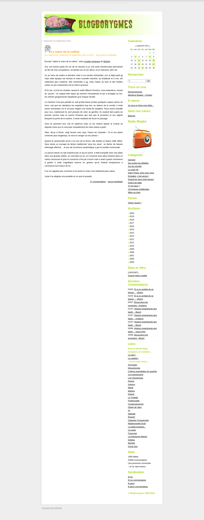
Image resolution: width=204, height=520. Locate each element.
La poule (132, 430)
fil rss (130, 477)
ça (87, 82)
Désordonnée (134, 368)
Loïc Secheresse (135, 378)
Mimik (130, 387)
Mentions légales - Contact (140, 95)
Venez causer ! (135, 203)
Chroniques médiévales (138, 189)
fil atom (131, 483)
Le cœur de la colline (62, 51)
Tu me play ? (134, 186)
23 (153, 64)
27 (142, 68)
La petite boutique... (137, 427)
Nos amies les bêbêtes (106, 55)
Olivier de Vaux (135, 407)
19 (139, 64)
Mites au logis (134, 192)
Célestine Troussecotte (138, 420)
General (131, 160)
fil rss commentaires (137, 480)
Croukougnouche (135, 404)
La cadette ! (133, 358)
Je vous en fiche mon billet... (141, 105)
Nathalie (131, 414)
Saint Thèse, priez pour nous (141, 173)
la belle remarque (92, 61)
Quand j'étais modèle (137, 275)
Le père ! (132, 355)
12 (139, 60)
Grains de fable (135, 183)
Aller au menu (101, 2)
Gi (129, 410)
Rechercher (136, 74)
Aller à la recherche (118, 2)
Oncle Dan (133, 446)
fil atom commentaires (138, 486)
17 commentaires (98, 181)
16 (153, 60)
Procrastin (132, 365)
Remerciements (135, 92)
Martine (106, 61)
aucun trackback (115, 181)
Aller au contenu (86, 2)
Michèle (131, 443)
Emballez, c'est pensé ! (138, 176)
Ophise (131, 394)
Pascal (131, 381)
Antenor (131, 384)
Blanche (131, 116)
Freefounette (134, 401)
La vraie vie (133, 169)
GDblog (131, 440)
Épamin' (131, 417)
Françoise (132, 433)
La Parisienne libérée (137, 436)
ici (122, 75)
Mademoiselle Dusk (137, 423)
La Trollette (133, 397)
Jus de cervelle (135, 166)
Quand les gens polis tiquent (141, 179)
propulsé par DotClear (52, 508)
